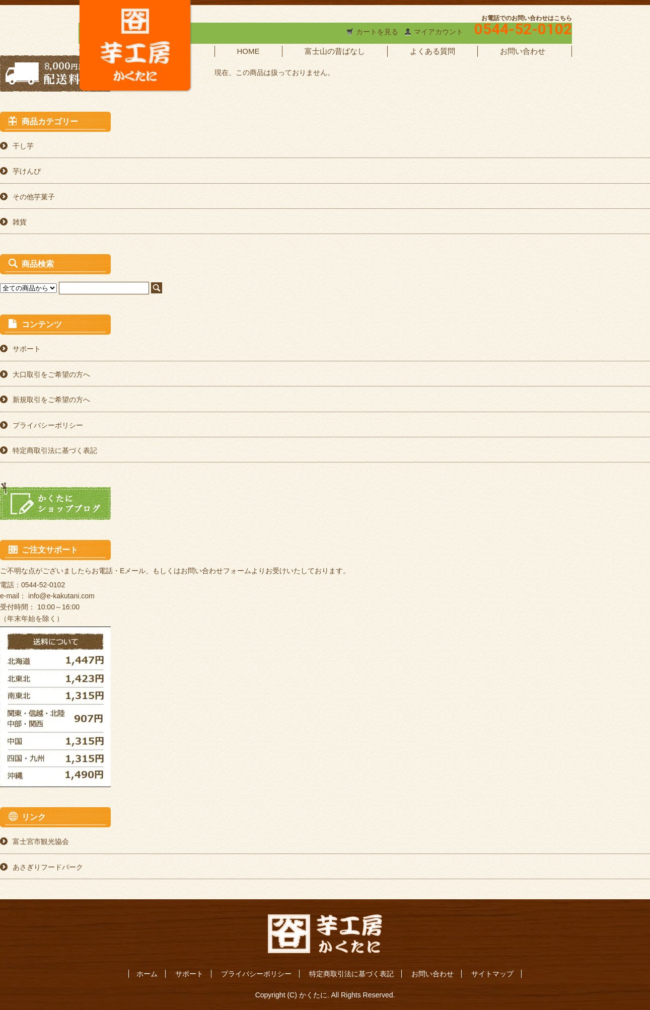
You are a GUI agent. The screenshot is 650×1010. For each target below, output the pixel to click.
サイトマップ (492, 974)
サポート (27, 349)
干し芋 (23, 146)
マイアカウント (438, 32)
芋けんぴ (27, 171)
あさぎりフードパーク (48, 867)
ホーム (147, 974)
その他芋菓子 (34, 197)
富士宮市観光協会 (41, 841)
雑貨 (20, 222)
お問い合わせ (522, 51)
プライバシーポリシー (48, 425)
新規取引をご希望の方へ (51, 400)
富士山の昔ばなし (335, 51)
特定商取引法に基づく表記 (55, 450)
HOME (248, 51)
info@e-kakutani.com (61, 596)
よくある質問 (432, 51)
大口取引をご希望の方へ (51, 374)
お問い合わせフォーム (216, 571)
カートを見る (377, 32)
